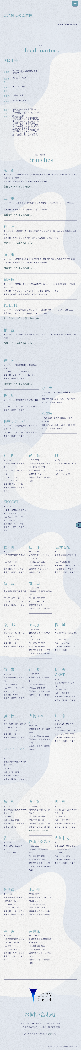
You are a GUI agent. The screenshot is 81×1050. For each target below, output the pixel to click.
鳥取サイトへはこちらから (39, 830)
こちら (50, 1034)
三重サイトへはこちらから (18, 214)
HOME (61, 25)
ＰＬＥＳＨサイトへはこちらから (21, 318)
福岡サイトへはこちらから (18, 383)
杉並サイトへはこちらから (18, 343)
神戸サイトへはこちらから (18, 243)
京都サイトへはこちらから (18, 186)
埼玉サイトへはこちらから (18, 267)
